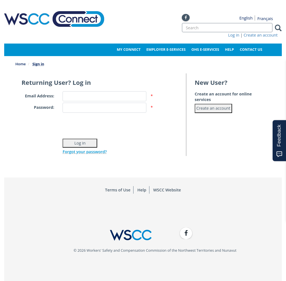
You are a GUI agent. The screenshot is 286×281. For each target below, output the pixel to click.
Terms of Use (117, 190)
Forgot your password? (85, 151)
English (246, 18)
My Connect (128, 49)
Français (265, 18)
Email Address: (39, 96)
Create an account (261, 35)
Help (229, 49)
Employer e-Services (165, 49)
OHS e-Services (205, 49)
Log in (233, 35)
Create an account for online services (223, 96)
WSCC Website (167, 190)
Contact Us (251, 49)
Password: (44, 107)
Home (20, 63)
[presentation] (105, 125)
